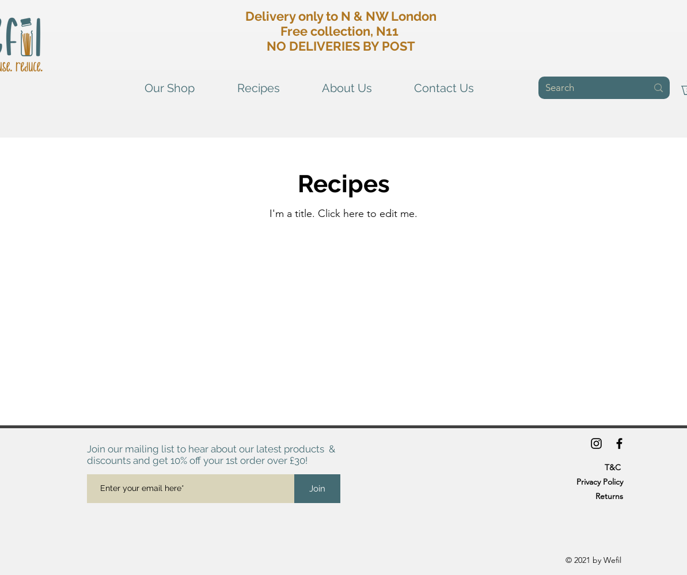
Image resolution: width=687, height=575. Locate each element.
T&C (613, 467)
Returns (609, 496)
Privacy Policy (599, 482)
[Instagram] (596, 443)
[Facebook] (619, 443)
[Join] (317, 488)
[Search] (588, 88)
